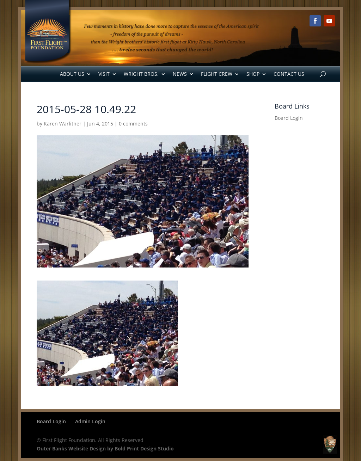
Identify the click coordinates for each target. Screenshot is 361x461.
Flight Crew (216, 73)
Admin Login (90, 421)
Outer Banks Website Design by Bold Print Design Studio (105, 448)
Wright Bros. (141, 73)
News (180, 73)
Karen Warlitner (62, 123)
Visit (104, 73)
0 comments (133, 123)
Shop (252, 73)
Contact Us (289, 73)
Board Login (289, 118)
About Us (72, 73)
